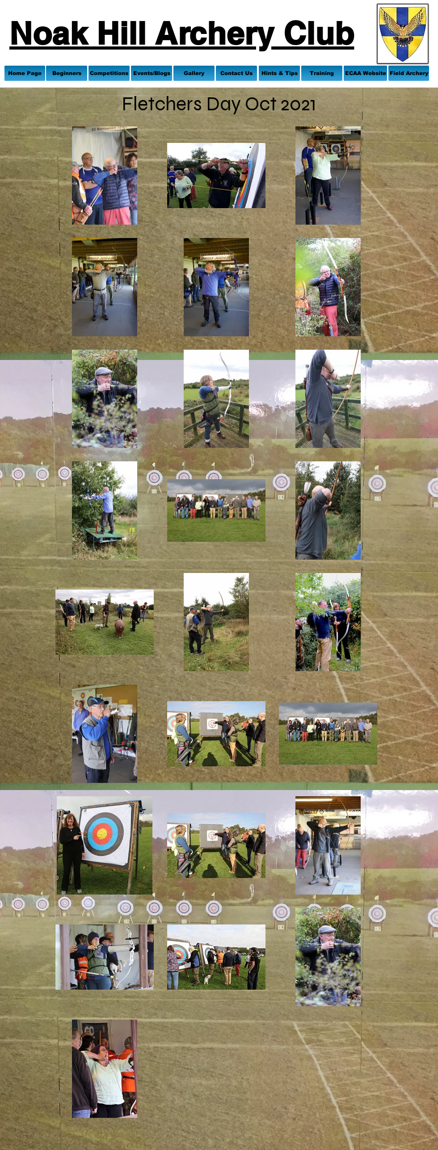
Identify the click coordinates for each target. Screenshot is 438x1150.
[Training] (321, 73)
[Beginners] (66, 73)
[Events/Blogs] (151, 73)
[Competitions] (109, 73)
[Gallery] (194, 73)
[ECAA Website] (365, 73)
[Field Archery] (408, 73)
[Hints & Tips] (279, 73)
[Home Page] (24, 73)
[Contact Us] (236, 73)
